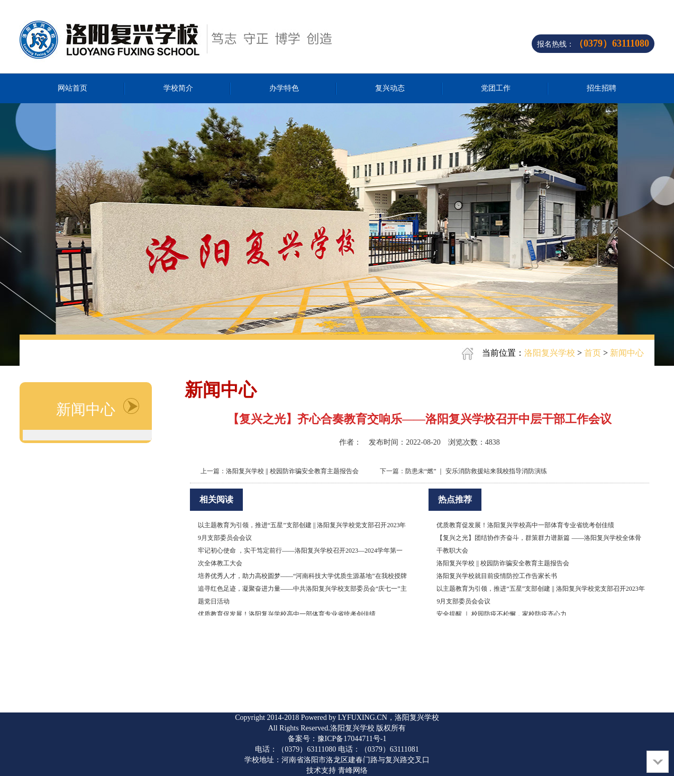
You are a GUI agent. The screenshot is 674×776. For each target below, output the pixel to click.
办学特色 (284, 88)
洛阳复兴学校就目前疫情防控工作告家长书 (496, 576)
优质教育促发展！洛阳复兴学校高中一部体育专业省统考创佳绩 (287, 614)
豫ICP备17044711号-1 (352, 739)
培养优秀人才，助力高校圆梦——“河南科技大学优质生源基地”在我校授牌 (302, 576)
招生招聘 (601, 88)
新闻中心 (627, 352)
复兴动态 (390, 88)
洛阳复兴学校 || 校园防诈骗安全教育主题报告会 (292, 471)
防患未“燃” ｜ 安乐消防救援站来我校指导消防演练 (476, 471)
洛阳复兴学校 (549, 352)
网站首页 (72, 88)
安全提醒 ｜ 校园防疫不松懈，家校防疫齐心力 (501, 614)
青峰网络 (353, 770)
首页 (592, 352)
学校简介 (178, 88)
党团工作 (496, 88)
